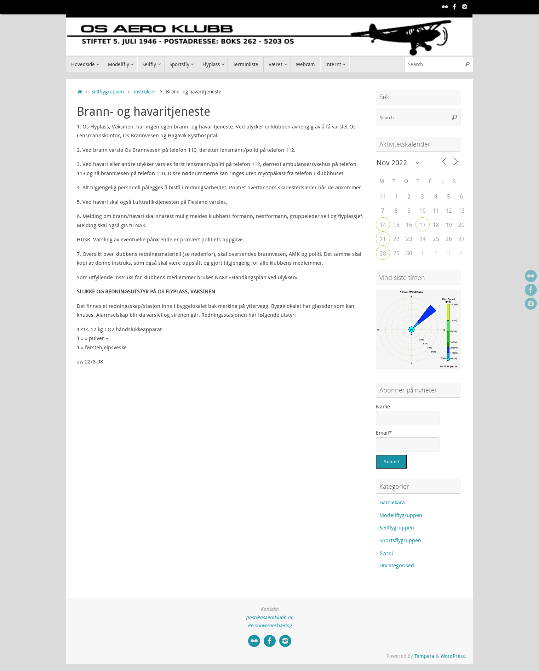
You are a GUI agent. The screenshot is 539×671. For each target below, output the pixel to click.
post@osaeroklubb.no (269, 617)
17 (422, 225)
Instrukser (144, 91)
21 (383, 239)
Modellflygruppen (400, 514)
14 (383, 225)
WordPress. (453, 656)
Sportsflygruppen (400, 540)
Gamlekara (392, 502)
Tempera (424, 656)
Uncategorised (396, 565)
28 (383, 253)
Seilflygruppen (107, 91)
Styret (386, 552)
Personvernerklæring (270, 625)
